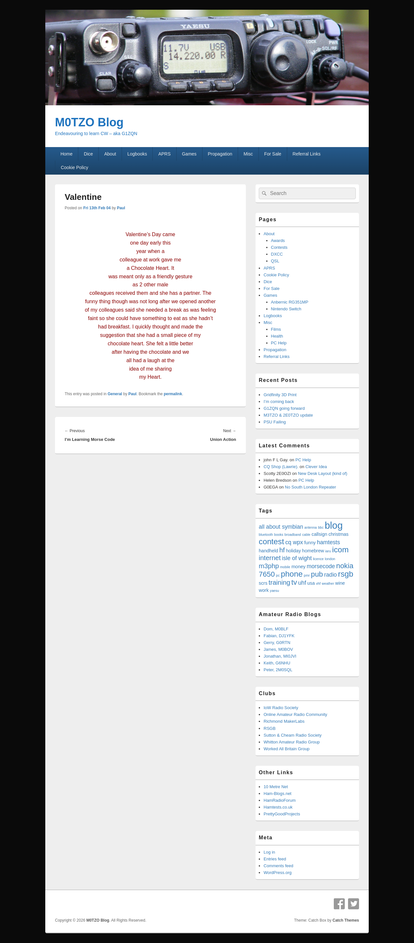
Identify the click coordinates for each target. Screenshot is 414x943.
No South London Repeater (310, 487)
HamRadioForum (280, 800)
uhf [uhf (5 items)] (302, 583)
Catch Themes (345, 920)
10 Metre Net (276, 786)
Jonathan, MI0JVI (280, 656)
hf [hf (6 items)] (282, 550)
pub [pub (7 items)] (317, 574)
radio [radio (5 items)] (330, 574)
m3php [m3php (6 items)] (269, 565)
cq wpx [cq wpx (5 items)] (294, 542)
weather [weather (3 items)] (328, 583)
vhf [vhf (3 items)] (318, 583)
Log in (269, 852)
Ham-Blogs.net (277, 793)
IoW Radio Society (281, 707)
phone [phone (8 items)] (291, 573)
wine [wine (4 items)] (340, 583)
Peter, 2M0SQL (278, 669)
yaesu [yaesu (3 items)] (274, 590)
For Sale (272, 153)
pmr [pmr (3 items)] (307, 575)
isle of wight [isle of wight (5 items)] (297, 558)
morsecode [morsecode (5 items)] (321, 566)
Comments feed (278, 865)
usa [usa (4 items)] (311, 583)
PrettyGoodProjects (282, 813)
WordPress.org (277, 872)
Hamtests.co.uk (278, 807)
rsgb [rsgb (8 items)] (345, 573)
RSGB (270, 728)
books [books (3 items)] (278, 534)
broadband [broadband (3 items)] (293, 534)
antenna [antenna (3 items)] (310, 527)
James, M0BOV (278, 649)
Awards (278, 240)
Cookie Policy (74, 167)
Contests (279, 247)
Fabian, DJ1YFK (279, 635)
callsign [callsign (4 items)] (319, 534)
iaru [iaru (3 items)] (328, 551)
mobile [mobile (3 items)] (285, 567)
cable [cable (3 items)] (306, 534)
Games (189, 153)
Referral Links (307, 153)
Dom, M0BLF (276, 629)
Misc (248, 153)
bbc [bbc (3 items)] (320, 527)
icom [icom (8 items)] (340, 549)
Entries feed (275, 859)
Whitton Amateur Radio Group (292, 742)
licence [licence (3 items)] (318, 559)
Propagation (220, 153)
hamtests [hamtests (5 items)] (328, 542)
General (115, 394)
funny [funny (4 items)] (310, 542)
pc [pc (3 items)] (277, 575)
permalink (173, 394)
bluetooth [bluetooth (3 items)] (266, 534)
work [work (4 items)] (264, 590)
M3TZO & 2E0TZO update (288, 415)
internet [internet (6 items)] (270, 557)
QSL (275, 261)
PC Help (279, 342)
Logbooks (137, 153)
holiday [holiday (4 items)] (293, 550)
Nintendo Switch (286, 308)
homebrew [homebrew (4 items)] (313, 550)
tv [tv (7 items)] (294, 582)
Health (277, 336)
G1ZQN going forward (284, 408)
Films (276, 329)
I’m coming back (279, 401)
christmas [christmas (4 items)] (338, 534)
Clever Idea (316, 466)
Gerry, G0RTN (277, 642)
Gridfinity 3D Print (280, 394)
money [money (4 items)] (298, 566)
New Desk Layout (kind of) (322, 473)
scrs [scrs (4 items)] (263, 583)
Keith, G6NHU (277, 663)
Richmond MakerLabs (284, 721)
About (110, 153)
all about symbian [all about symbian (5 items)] (281, 526)
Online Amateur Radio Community (295, 714)
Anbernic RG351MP (290, 302)
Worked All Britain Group (287, 748)
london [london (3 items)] (330, 559)
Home (66, 153)
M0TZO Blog (89, 122)
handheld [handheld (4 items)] (268, 550)
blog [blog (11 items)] (334, 525)
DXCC (277, 254)
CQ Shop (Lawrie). (281, 466)
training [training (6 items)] (279, 582)
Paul (121, 208)
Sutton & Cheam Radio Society (292, 735)
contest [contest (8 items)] (271, 541)
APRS (164, 153)
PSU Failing (275, 422)
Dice (88, 153)
